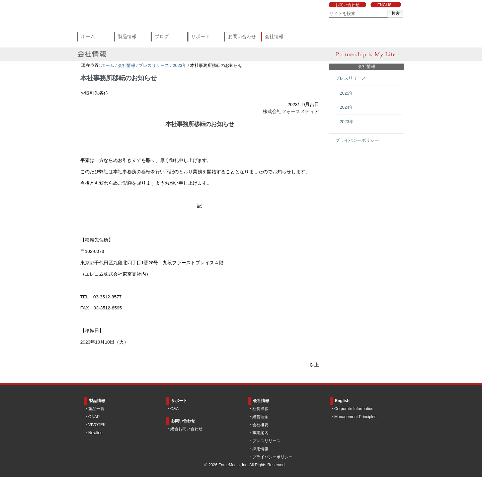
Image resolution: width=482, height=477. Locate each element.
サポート (200, 36)
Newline (95, 433)
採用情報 (260, 449)
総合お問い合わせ (186, 428)
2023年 (179, 65)
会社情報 (274, 36)
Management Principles (355, 416)
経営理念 (260, 416)
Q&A (174, 408)
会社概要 (260, 424)
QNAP (94, 416)
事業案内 (260, 433)
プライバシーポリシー (272, 457)
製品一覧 (96, 408)
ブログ (162, 36)
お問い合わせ (347, 5)
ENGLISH (385, 5)
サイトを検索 (328, 9)
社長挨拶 (260, 408)
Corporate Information (354, 408)
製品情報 (127, 36)
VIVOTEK (97, 424)
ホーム (88, 36)
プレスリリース (154, 65)
